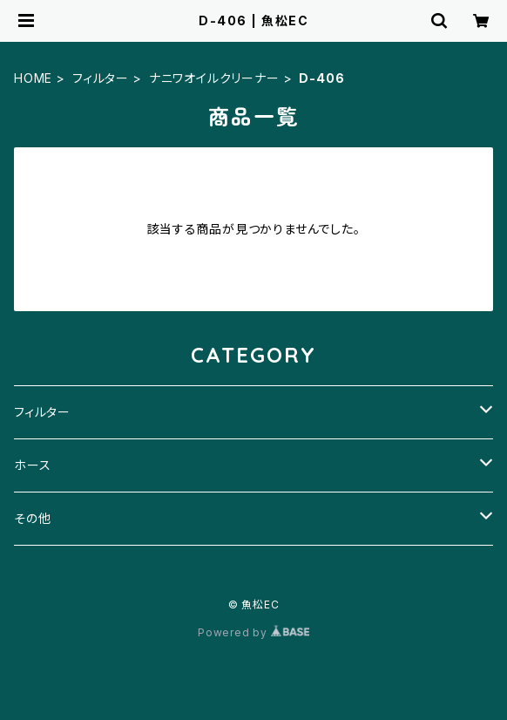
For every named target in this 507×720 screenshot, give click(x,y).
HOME (33, 78)
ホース (32, 465)
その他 (32, 518)
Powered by (253, 632)
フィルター (100, 78)
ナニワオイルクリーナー (214, 78)
